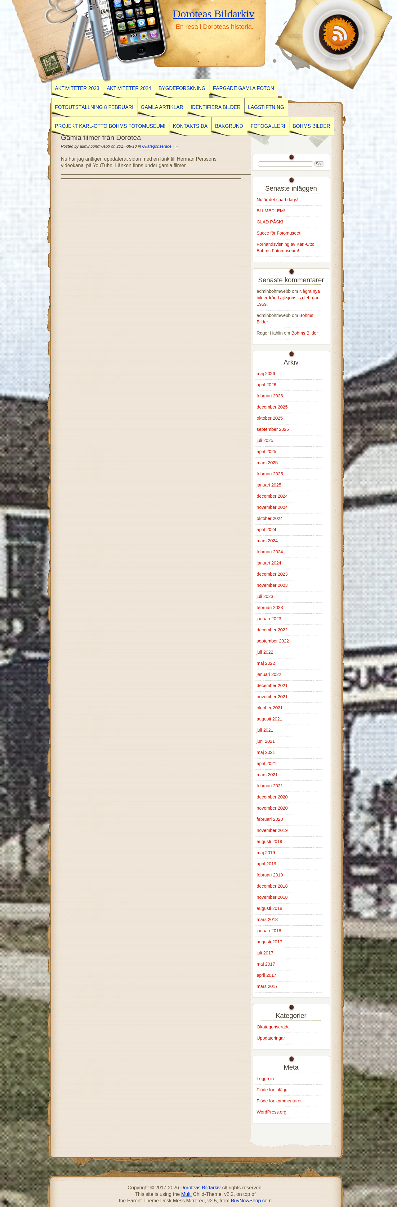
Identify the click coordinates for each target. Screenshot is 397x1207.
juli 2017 (265, 952)
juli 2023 (265, 596)
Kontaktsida (190, 126)
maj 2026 (266, 373)
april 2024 (266, 529)
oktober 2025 (270, 418)
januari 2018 (269, 930)
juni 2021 (266, 741)
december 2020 (272, 796)
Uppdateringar (271, 1038)
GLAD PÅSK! (270, 221)
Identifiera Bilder (216, 107)
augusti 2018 (269, 908)
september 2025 (273, 429)
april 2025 (266, 451)
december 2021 (272, 685)
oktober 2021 (270, 707)
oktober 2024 (270, 518)
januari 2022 (269, 674)
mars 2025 (267, 462)
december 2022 (272, 629)
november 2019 (272, 830)
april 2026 (266, 384)
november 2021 (272, 696)
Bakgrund (229, 126)
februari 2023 (270, 607)
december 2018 (272, 886)
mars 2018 (267, 919)
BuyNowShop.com (251, 1200)
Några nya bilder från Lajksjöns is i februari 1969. (288, 298)
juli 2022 (265, 652)
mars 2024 (267, 540)
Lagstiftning (266, 107)
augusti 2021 (269, 718)
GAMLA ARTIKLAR (162, 107)
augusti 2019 (269, 841)
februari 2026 (270, 395)
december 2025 (272, 406)
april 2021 (266, 763)
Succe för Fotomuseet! (279, 233)
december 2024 (272, 496)
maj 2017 (266, 964)
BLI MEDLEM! (271, 210)
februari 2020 (270, 819)
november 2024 (272, 507)
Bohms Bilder (311, 126)
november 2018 (272, 897)
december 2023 (272, 574)
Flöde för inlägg (272, 1089)
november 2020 (272, 808)
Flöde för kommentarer (279, 1100)
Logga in (265, 1078)
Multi (186, 1194)
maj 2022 (266, 663)
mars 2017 (267, 986)
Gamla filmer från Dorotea (101, 137)
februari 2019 (270, 874)
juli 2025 (265, 440)
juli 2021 (265, 730)
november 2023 (272, 585)
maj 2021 (266, 752)
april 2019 (266, 863)
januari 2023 (269, 618)
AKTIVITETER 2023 (77, 88)
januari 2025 (269, 484)
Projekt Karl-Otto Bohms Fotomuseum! (110, 126)
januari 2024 (269, 562)
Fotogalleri (268, 126)
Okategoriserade (157, 146)
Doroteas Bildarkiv (214, 13)
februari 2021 (270, 785)
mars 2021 (267, 774)
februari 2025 (270, 473)
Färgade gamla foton (243, 88)
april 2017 (266, 975)
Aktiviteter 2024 (129, 88)
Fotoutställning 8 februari (94, 107)
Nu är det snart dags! (277, 199)
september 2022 (273, 640)
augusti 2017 (269, 941)
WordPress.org (272, 1112)
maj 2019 (266, 852)
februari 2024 (270, 551)
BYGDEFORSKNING (181, 88)
